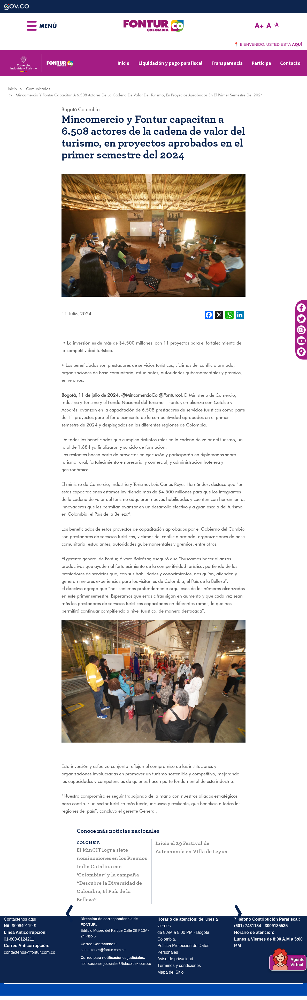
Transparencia (227, 63)
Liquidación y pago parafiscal (170, 63)
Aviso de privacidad (175, 959)
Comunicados (38, 89)
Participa (261, 63)
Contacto (290, 63)
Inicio (123, 63)
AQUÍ (297, 44)
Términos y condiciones (179, 965)
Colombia (89, 109)
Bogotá (69, 109)
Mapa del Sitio (170, 972)
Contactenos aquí (20, 919)
